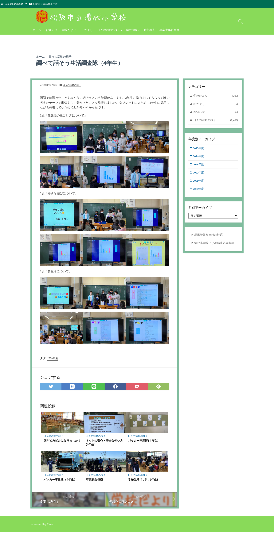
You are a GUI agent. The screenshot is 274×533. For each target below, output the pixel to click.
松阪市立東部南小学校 (45, 3)
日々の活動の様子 (108, 30)
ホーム (37, 30)
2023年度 (198, 165)
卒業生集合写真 (169, 30)
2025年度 (198, 149)
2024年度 (198, 157)
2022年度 (198, 174)
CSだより (87, 30)
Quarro (52, 524)
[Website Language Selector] (15, 4)
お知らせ (51, 30)
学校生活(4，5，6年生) (143, 480)
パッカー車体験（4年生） (60, 480)
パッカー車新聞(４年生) (143, 441)
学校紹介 (132, 30)
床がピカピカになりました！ (62, 441)
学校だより (69, 30)
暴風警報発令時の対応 (208, 236)
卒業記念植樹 (94, 480)
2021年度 (198, 182)
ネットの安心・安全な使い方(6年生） (104, 442)
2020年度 (52, 358)
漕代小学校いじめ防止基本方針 (214, 244)
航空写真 (149, 30)
